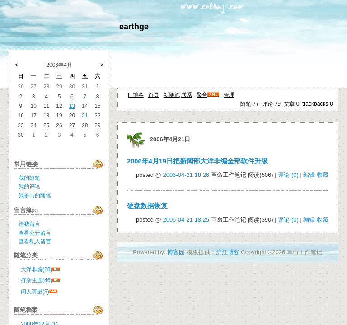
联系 (186, 95)
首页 (153, 95)
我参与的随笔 (35, 195)
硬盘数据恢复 (147, 205)
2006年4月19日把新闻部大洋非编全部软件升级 (197, 161)
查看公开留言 (35, 233)
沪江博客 (227, 252)
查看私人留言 (35, 241)
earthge (134, 26)
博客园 (176, 252)
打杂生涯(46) (36, 280)
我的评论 (29, 186)
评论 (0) (288, 175)
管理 (229, 95)
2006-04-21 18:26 (186, 175)
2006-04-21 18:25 (186, 219)
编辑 (309, 175)
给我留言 (29, 224)
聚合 (202, 95)
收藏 (322, 175)
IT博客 (136, 95)
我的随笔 (29, 178)
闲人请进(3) (35, 291)
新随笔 (172, 95)
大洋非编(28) (36, 269)
